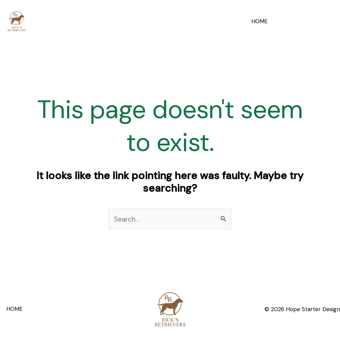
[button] (307, 21)
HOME (260, 21)
